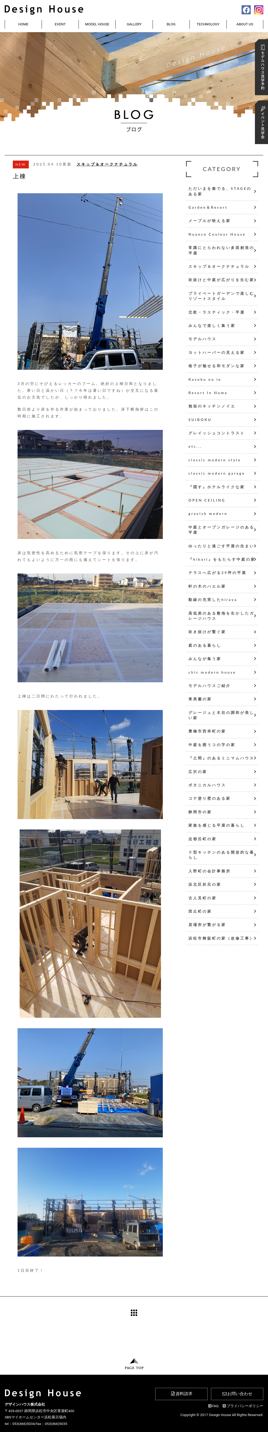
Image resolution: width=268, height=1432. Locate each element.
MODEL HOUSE (97, 24)
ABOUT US (245, 24)
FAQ (213, 1406)
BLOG (171, 24)
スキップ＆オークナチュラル (107, 164)
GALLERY (134, 24)
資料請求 (181, 1393)
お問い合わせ (237, 1393)
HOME (23, 24)
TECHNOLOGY (208, 24)
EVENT (60, 24)
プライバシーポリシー (242, 1406)
